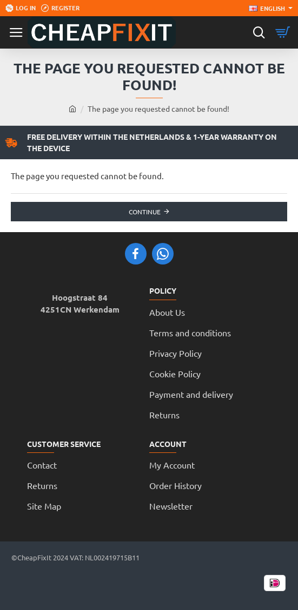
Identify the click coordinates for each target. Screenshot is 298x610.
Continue (145, 211)
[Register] (60, 8)
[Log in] (20, 8)
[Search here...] (259, 32)
